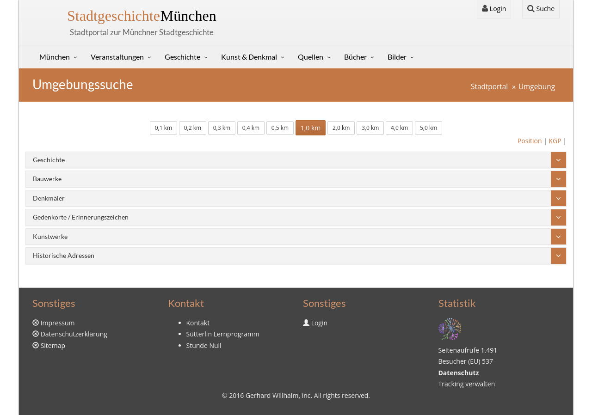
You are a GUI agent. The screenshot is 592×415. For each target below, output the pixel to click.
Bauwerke (47, 179)
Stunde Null (204, 345)
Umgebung (536, 87)
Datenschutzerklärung (74, 334)
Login (494, 8)
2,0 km (341, 128)
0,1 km (163, 128)
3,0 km (370, 128)
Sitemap (53, 345)
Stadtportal (489, 87)
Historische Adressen (63, 255)
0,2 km (192, 128)
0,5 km (280, 128)
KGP (555, 140)
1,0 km (311, 127)
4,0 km (399, 128)
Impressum (58, 322)
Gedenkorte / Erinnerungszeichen (81, 217)
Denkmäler (49, 198)
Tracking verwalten (466, 383)
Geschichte (182, 56)
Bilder (397, 56)
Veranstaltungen (117, 56)
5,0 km (428, 128)
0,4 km (250, 128)
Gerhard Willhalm (272, 395)
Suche (541, 8)
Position (530, 140)
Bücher (355, 56)
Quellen (310, 56)
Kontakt (198, 322)
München (141, 15)
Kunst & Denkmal (249, 56)
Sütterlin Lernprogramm (222, 334)
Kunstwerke (50, 236)
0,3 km (221, 128)
